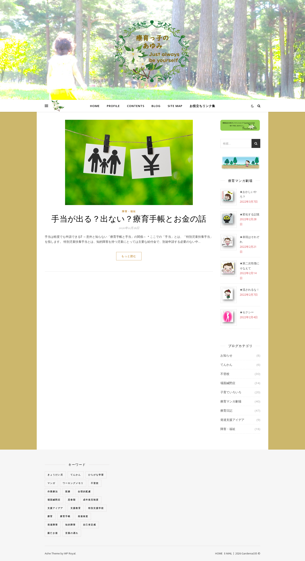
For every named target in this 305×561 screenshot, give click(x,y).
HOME (95, 106)
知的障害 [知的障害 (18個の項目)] (70, 524)
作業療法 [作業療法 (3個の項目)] (53, 491)
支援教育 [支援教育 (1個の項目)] (75, 507)
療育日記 (226, 410)
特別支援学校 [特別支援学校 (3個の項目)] (96, 507)
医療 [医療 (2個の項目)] (67, 491)
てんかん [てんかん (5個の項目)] (75, 474)
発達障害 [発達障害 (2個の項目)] (53, 524)
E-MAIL (228, 553)
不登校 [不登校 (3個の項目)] (95, 483)
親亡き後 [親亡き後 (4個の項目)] (53, 532)
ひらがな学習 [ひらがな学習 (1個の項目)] (96, 474)
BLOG (156, 106)
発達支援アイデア (232, 420)
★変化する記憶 (249, 214)
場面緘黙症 (227, 383)
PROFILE (113, 106)
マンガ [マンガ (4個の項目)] (51, 483)
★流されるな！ (249, 289)
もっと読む (128, 256)
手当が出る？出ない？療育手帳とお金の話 (128, 218)
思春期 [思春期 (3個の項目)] (72, 499)
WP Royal (69, 553)
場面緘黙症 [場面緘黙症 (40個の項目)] (54, 499)
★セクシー (247, 312)
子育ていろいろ (230, 392)
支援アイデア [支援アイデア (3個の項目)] (55, 507)
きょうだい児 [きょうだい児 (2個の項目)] (55, 474)
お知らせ (226, 355)
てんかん (226, 365)
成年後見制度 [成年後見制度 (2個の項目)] (91, 499)
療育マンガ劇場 (230, 401)
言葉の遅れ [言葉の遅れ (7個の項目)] (71, 532)
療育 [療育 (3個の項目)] (50, 516)
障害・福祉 (129, 211)
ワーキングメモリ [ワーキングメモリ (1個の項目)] (73, 483)
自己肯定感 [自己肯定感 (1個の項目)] (89, 524)
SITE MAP (175, 106)
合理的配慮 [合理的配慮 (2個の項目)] (84, 491)
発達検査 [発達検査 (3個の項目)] (83, 516)
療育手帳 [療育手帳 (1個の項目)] (65, 516)
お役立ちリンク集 (202, 106)
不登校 (224, 374)
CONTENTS (135, 106)
